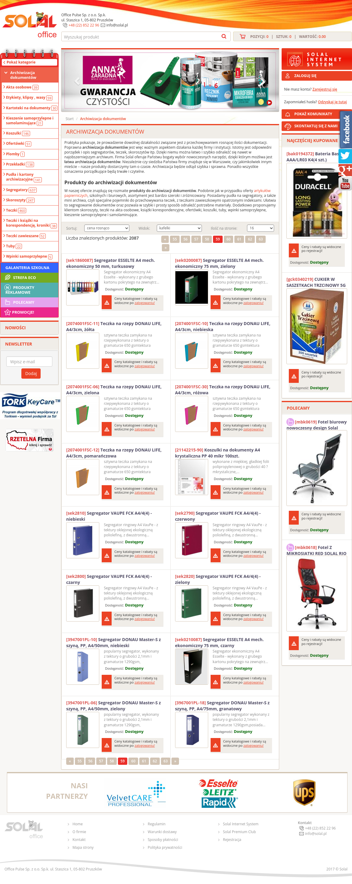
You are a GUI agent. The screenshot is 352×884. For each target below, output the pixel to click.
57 (196, 239)
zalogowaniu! (144, 302)
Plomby (15, 154)
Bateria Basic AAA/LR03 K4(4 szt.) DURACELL (314, 157)
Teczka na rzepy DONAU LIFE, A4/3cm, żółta (114, 326)
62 (250, 239)
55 (175, 239)
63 (261, 239)
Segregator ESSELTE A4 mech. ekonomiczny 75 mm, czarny (219, 642)
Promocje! (19, 312)
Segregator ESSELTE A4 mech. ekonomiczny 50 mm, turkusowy (110, 263)
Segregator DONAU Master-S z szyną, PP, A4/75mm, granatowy (222, 706)
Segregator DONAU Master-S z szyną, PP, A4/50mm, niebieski (113, 642)
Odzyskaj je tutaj (332, 101)
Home (78, 824)
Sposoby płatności (163, 839)
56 (186, 239)
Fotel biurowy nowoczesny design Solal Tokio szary (316, 424)
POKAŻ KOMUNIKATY (322, 113)
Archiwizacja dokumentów (23, 75)
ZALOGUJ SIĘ (305, 75)
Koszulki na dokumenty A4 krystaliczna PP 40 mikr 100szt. (217, 453)
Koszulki (18, 133)
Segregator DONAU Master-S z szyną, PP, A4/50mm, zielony (113, 706)
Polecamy (19, 302)
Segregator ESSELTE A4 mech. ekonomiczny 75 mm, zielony (219, 263)
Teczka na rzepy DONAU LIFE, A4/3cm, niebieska (222, 326)
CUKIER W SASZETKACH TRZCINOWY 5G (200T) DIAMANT (316, 282)
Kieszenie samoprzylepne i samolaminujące (30, 121)
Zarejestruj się (325, 89)
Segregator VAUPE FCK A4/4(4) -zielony (218, 579)
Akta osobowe (22, 87)
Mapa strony (83, 847)
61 (239, 239)
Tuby (14, 246)
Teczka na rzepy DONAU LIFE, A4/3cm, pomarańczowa (114, 453)
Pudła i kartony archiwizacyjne (24, 177)
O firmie (79, 831)
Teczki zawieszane (26, 236)
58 (207, 239)
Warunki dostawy (162, 831)
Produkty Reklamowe (19, 289)
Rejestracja (232, 839)
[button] (77, 80)
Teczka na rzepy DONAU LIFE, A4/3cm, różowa (222, 389)
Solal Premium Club (239, 831)
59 (218, 239)
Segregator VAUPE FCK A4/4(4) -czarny (109, 579)
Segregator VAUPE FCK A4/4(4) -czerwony (218, 516)
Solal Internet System (240, 824)
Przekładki (20, 164)
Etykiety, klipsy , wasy (29, 97)
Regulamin (156, 824)
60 (229, 239)
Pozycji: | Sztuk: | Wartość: (288, 36)
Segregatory (21, 190)
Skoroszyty (20, 200)
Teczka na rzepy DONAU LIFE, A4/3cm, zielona (114, 389)
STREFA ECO (20, 277)
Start (70, 118)
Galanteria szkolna (27, 267)
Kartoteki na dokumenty (31, 108)
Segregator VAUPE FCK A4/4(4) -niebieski (109, 516)
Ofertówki (18, 143)
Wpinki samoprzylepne (29, 256)
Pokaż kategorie (21, 62)
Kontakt (79, 839)
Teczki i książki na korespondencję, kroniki (31, 223)
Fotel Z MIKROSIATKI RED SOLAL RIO (316, 550)
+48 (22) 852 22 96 (84, 25)
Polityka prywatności (165, 847)
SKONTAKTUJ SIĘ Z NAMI (316, 126)
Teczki (16, 210)
